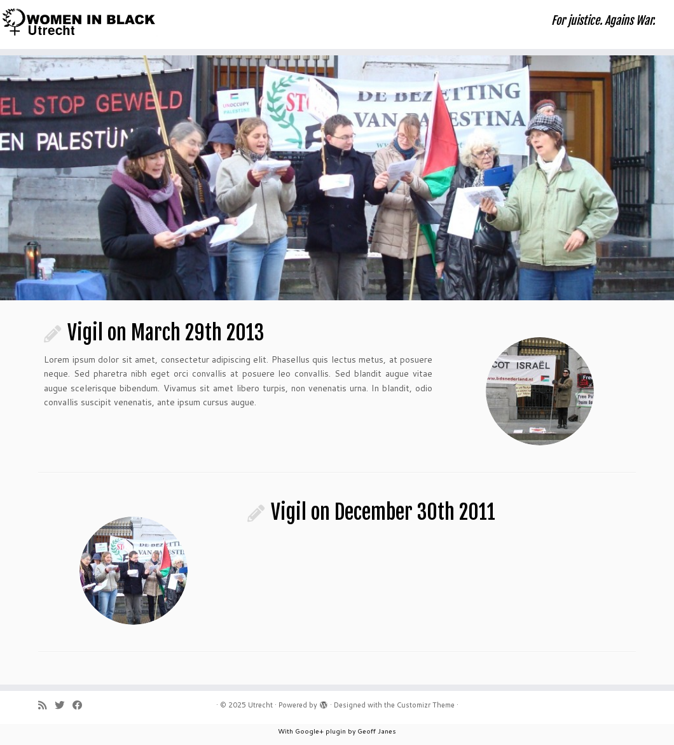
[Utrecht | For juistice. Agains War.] (79, 21)
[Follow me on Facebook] (81, 705)
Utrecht (260, 705)
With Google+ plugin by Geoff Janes (337, 731)
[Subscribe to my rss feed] (46, 705)
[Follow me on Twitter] (63, 705)
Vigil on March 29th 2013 (165, 332)
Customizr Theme (426, 705)
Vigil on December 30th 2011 (383, 512)
